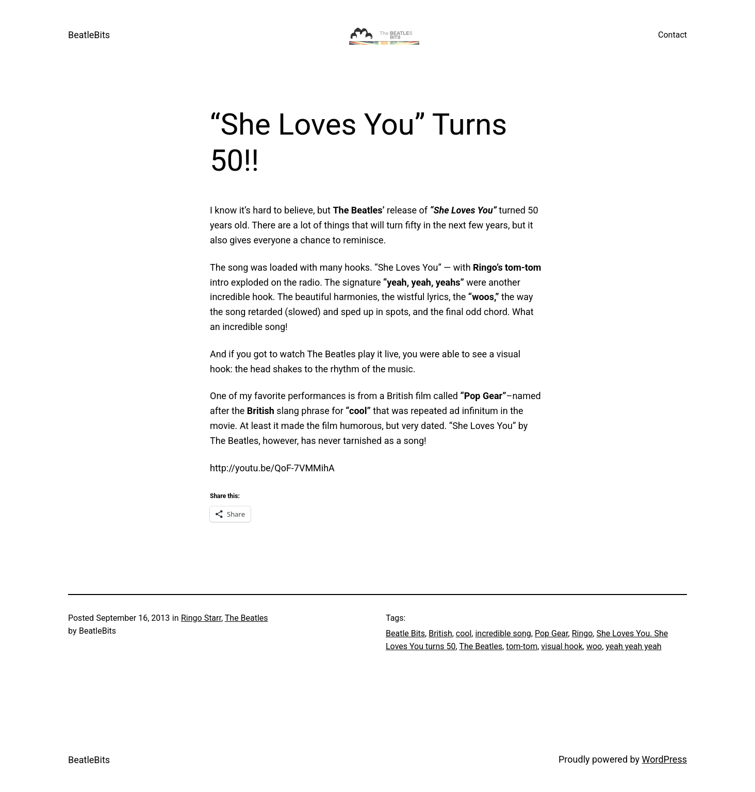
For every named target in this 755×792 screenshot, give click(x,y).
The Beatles (246, 618)
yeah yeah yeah (633, 646)
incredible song (503, 633)
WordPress (664, 759)
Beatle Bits (405, 633)
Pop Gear (551, 633)
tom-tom (521, 646)
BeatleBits (89, 34)
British (440, 633)
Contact (672, 35)
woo (594, 646)
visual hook (561, 646)
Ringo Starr (201, 618)
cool (464, 633)
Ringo (582, 633)
